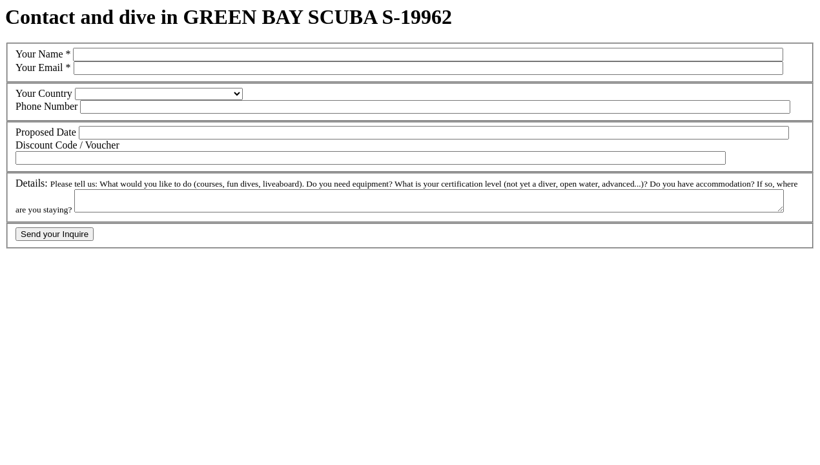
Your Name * (42, 53)
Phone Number (46, 106)
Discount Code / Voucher (67, 145)
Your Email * (43, 67)
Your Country (43, 93)
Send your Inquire (54, 238)
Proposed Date (45, 132)
